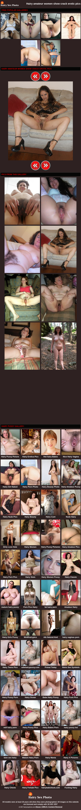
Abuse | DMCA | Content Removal (48, 807)
